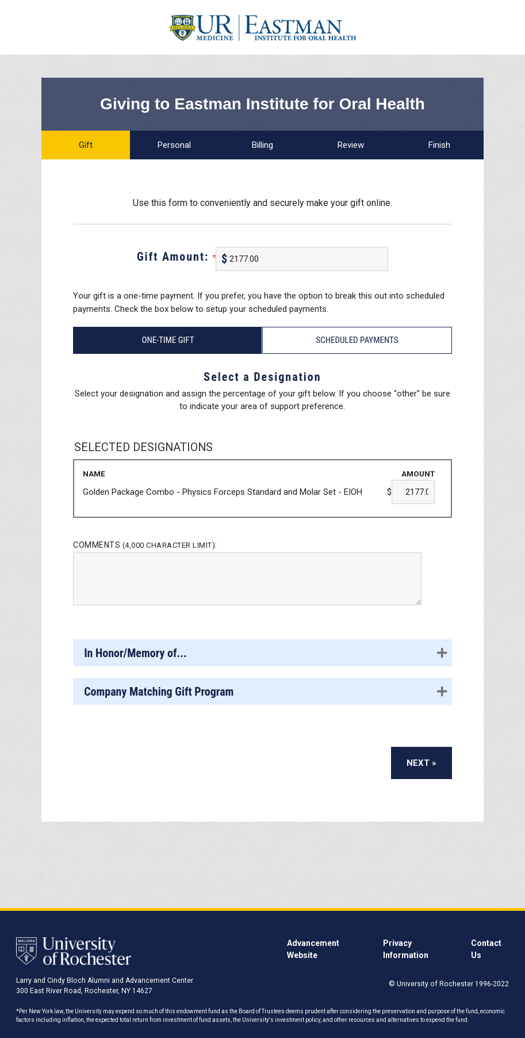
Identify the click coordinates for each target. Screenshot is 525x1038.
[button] (262, 652)
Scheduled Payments (357, 340)
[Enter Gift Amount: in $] (302, 259)
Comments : (145, 544)
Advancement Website (313, 949)
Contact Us (486, 949)
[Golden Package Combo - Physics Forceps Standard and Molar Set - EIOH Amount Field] (413, 492)
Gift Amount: (176, 257)
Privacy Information (405, 949)
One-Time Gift (167, 340)
